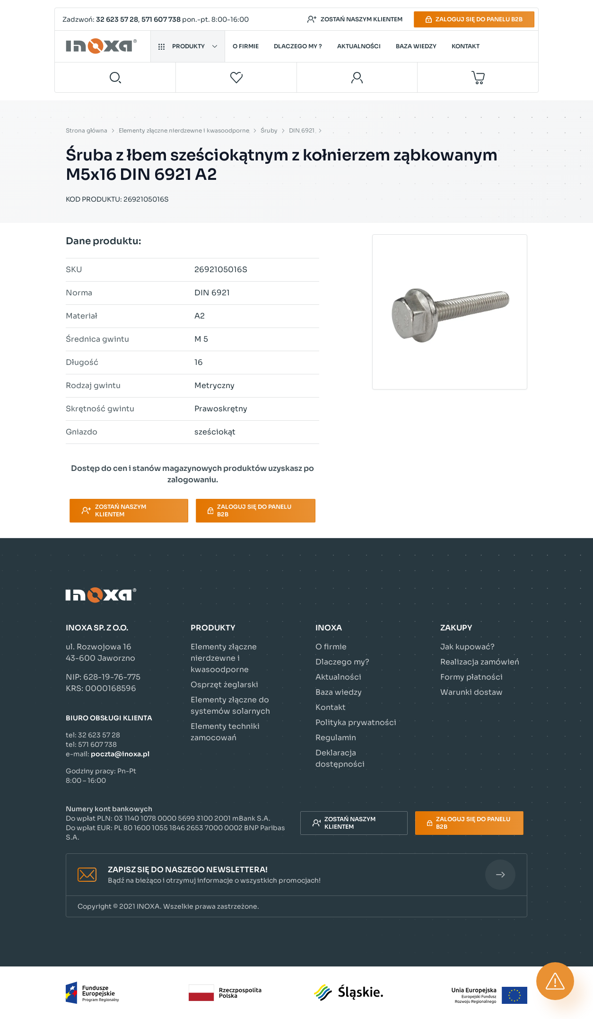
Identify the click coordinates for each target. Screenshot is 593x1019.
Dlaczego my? (342, 662)
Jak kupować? (467, 647)
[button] (296, 875)
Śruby (269, 130)
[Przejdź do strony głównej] (103, 46)
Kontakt (466, 46)
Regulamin (335, 738)
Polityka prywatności (355, 722)
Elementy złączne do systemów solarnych (230, 705)
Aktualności (359, 46)
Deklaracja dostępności (340, 758)
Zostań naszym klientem (354, 19)
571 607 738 (161, 19)
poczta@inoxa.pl (120, 754)
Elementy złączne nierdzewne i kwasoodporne (184, 130)
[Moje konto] (357, 77)
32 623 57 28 (117, 19)
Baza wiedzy (416, 46)
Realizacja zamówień (479, 662)
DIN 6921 (301, 130)
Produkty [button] (187, 46)
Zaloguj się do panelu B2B (474, 19)
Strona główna (86, 130)
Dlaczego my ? (298, 46)
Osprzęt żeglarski (224, 685)
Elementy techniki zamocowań (225, 732)
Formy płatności (471, 677)
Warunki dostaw (471, 692)
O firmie (246, 46)
